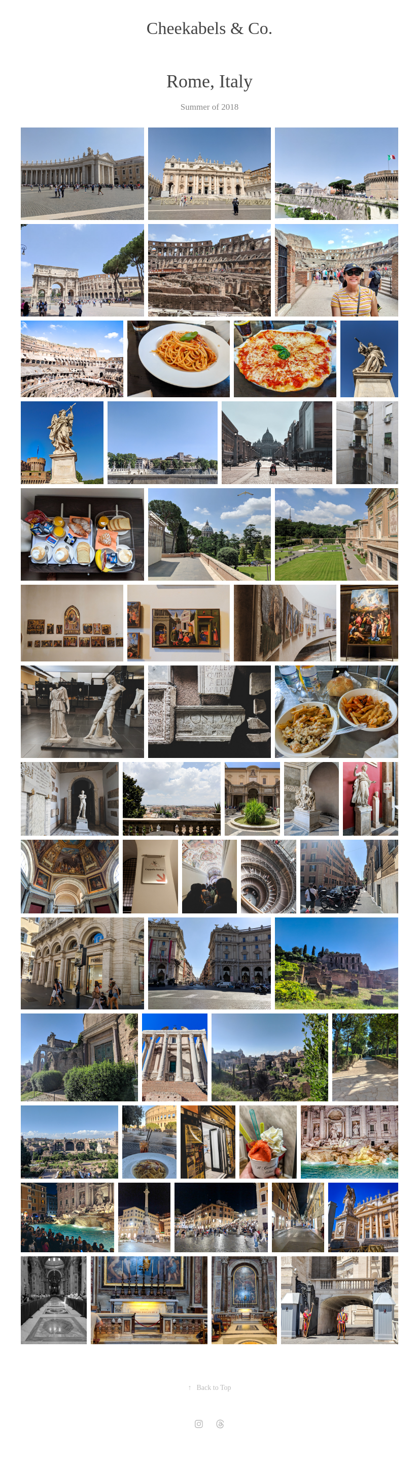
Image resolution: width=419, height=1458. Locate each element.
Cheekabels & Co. (209, 28)
